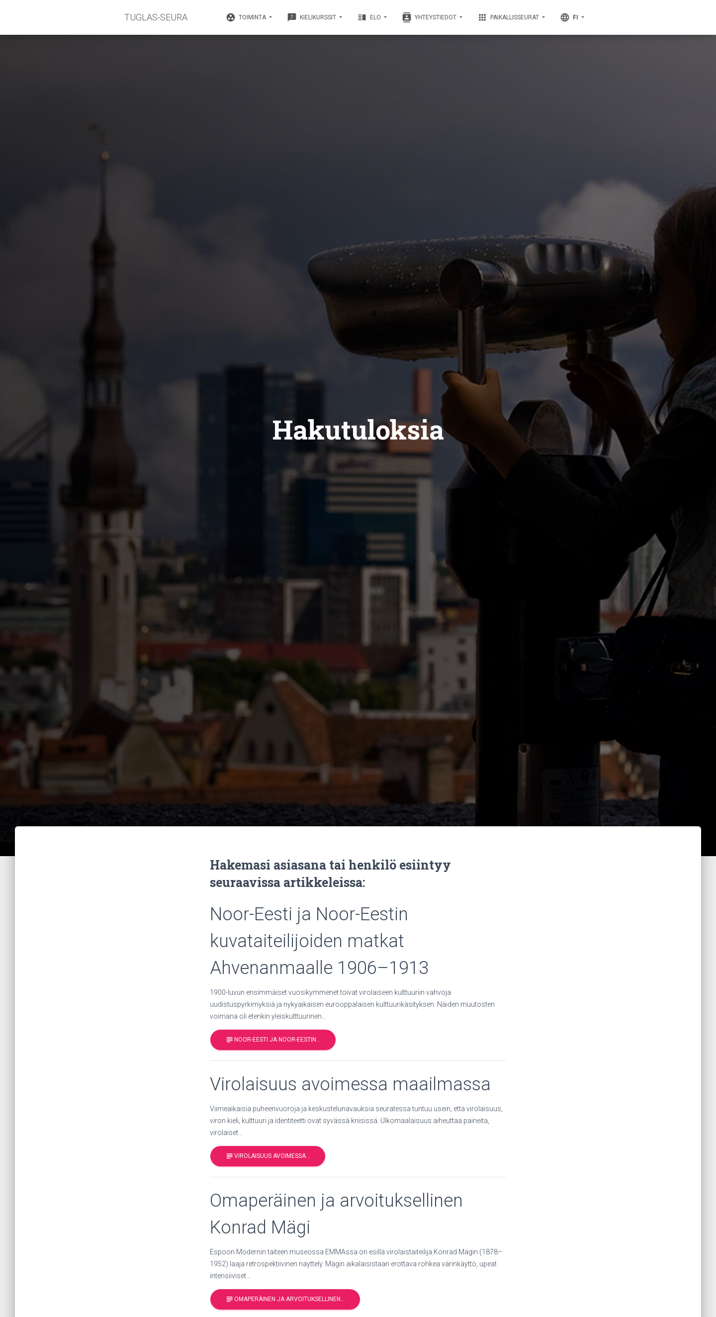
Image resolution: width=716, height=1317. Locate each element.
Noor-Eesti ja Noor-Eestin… (273, 1040)
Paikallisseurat (508, 17)
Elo (369, 17)
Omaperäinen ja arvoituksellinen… (285, 1299)
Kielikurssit (312, 17)
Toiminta (247, 17)
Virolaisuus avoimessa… (267, 1156)
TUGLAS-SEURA (155, 17)
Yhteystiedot (430, 17)
